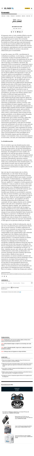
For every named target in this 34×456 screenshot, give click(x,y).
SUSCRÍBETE (27, 8)
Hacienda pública (16, 283)
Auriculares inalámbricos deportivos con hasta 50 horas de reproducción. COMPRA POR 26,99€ (15, 412)
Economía (5, 13)
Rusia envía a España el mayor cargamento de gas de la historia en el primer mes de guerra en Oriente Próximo (16, 361)
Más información (4, 288)
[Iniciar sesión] (32, 8)
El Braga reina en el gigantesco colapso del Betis (15, 351)
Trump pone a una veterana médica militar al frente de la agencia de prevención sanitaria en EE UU (15, 340)
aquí (20, 291)
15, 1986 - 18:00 (17, 28)
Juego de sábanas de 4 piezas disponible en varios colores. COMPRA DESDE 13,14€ (23, 426)
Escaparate (17, 389)
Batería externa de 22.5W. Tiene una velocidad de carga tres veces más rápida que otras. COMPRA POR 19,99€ (23, 417)
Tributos (22, 283)
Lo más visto (4, 357)
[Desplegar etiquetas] (32, 283)
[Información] (20, 19)
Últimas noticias (5, 337)
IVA (6, 283)
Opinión (2, 283)
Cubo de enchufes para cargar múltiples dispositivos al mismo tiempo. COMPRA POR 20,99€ (23, 436)
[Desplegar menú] (2, 8)
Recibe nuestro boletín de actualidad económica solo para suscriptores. (17, 273)
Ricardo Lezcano (17, 26)
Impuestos (10, 283)
